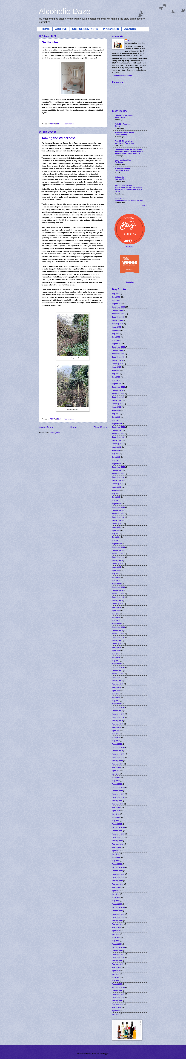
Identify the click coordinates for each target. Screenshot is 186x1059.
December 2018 (118, 717)
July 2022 (116, 861)
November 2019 (118, 754)
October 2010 (117, 390)
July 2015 (116, 580)
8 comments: (69, 419)
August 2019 (117, 744)
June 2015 (116, 577)
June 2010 (116, 377)
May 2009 (115, 334)
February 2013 (117, 484)
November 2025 (118, 994)
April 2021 (116, 811)
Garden (117, 126)
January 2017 (117, 640)
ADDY (130, 40)
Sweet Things (120, 117)
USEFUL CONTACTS (85, 29)
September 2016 (118, 627)
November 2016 (118, 634)
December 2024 (118, 957)
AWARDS (130, 29)
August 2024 (117, 944)
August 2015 (117, 584)
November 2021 (118, 834)
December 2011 (118, 437)
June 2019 (116, 737)
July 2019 (116, 741)
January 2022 (117, 841)
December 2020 (118, 797)
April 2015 (116, 570)
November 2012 (118, 474)
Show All (144, 205)
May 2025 (115, 974)
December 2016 (118, 637)
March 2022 (116, 847)
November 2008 (118, 314)
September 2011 (118, 427)
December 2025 (118, 997)
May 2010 (115, 374)
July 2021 (116, 821)
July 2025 (116, 981)
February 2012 (117, 444)
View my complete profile (122, 76)
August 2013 (117, 504)
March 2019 (116, 727)
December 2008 (118, 317)
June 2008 (116, 297)
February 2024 (117, 924)
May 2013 (115, 494)
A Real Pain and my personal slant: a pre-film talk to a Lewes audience (129, 152)
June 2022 (116, 857)
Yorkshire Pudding (122, 124)
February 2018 (117, 684)
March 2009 (116, 327)
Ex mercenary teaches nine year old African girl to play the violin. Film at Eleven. (128, 190)
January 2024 (117, 921)
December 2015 (118, 597)
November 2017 (118, 674)
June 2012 (116, 457)
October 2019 (117, 751)
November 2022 (118, 874)
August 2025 (117, 984)
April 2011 (116, 410)
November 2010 (118, 394)
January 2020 (117, 761)
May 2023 (115, 894)
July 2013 (116, 500)
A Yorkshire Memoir (122, 169)
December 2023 (118, 917)
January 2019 (117, 721)
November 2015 (118, 594)
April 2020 (116, 771)
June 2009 (116, 337)
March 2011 (116, 407)
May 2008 (115, 294)
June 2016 (116, 617)
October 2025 (117, 991)
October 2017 (117, 671)
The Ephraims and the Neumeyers (128, 149)
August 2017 (117, 664)
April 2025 (116, 971)
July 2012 (116, 460)
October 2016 (117, 631)
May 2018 (115, 694)
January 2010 (117, 360)
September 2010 (118, 387)
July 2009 (116, 340)
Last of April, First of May (124, 143)
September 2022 (118, 867)
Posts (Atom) (55, 433)
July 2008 (116, 300)
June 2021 (116, 817)
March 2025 (116, 967)
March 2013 (116, 487)
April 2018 (116, 691)
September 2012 (118, 467)
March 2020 (116, 767)
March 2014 (116, 527)
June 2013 (116, 497)
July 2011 (116, 420)
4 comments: (69, 124)
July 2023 (116, 901)
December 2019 (118, 757)
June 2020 (116, 777)
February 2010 (117, 364)
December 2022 (118, 877)
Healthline (130, 247)
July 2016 (116, 620)
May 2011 (115, 414)
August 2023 (117, 904)
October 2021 (117, 831)
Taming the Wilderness (59, 138)
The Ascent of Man (122, 171)
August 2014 (117, 544)
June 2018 (116, 697)
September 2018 (118, 707)
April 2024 (116, 931)
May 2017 (115, 654)
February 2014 (117, 524)
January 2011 (117, 400)
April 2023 (116, 891)
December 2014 (118, 557)
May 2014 (115, 534)
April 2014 (116, 530)
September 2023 (118, 907)
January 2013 (117, 480)
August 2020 (117, 784)
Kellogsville (119, 177)
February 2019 (117, 724)
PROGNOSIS (111, 29)
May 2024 (115, 934)
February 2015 (117, 564)
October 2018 (117, 711)
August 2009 (117, 344)
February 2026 (117, 1004)
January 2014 (117, 520)
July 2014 (116, 540)
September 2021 (118, 827)
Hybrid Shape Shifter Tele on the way (129, 200)
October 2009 (117, 350)
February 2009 (117, 324)
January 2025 (117, 961)
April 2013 (116, 490)
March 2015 (116, 567)
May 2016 (115, 614)
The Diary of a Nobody (124, 115)
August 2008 (117, 304)
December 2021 (118, 837)
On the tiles (50, 42)
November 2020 (118, 794)
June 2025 (116, 977)
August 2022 (117, 864)
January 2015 (117, 560)
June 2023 (116, 897)
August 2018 (117, 704)
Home (73, 427)
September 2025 (118, 987)
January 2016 (117, 600)
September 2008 (118, 307)
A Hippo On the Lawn (123, 185)
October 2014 (117, 550)
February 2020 (117, 764)
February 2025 (117, 964)
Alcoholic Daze (65, 11)
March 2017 (116, 647)
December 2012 (118, 477)
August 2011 (117, 424)
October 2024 (117, 951)
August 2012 (117, 464)
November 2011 (118, 434)
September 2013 (118, 507)
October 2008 (117, 310)
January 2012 (117, 440)
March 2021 (116, 807)
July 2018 (116, 701)
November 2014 (118, 554)
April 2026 (116, 1011)
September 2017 (118, 667)
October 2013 (117, 510)
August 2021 (117, 824)
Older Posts (100, 427)
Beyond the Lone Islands (125, 132)
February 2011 (117, 404)
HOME (46, 29)
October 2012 (117, 470)
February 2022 (117, 844)
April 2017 (116, 650)
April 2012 (116, 450)
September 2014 (118, 547)
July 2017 (116, 661)
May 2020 (115, 774)
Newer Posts (46, 427)
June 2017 (116, 657)
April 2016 (116, 610)
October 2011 (117, 430)
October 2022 (117, 871)
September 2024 (118, 947)
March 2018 (116, 687)
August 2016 (117, 624)
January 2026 (117, 1001)
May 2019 (115, 734)
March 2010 (116, 367)
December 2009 (118, 357)
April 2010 (116, 370)
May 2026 (115, 1014)
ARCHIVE (61, 29)
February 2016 (117, 604)
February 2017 (117, 644)
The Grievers (120, 162)
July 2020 (116, 781)
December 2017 (118, 677)
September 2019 (118, 747)
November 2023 (118, 914)
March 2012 (116, 447)
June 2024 (116, 937)
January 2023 (117, 881)
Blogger (105, 1054)
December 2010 (118, 397)
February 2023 (117, 884)
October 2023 (117, 911)
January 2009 (117, 320)
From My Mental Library (124, 141)
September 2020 (118, 787)
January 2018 (117, 680)
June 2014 (116, 537)
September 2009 (118, 347)
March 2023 (116, 887)
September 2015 (118, 587)
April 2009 (116, 330)
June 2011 (116, 417)
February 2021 (117, 804)
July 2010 (116, 380)
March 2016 (116, 607)
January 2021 (117, 801)
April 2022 (116, 851)
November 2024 (118, 954)
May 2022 (115, 854)
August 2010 (117, 384)
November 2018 (118, 714)
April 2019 (116, 731)
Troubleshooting (121, 134)
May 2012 (115, 454)
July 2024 (116, 941)
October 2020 (117, 791)
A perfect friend (121, 179)
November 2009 (118, 354)
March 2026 (116, 1007)
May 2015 (115, 574)
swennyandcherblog (123, 160)
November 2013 (118, 514)
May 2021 (115, 814)
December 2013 (118, 517)
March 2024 (116, 927)
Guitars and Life (121, 198)
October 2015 (117, 590)
